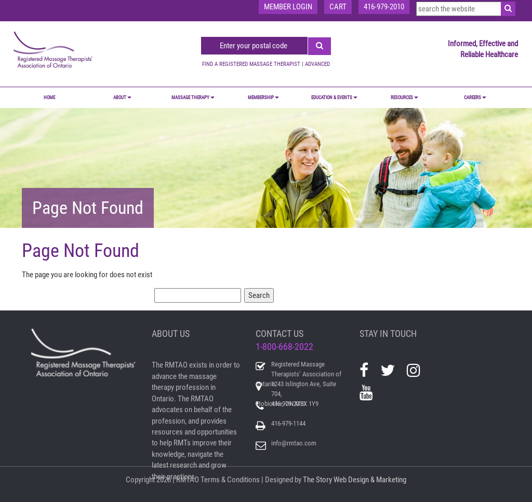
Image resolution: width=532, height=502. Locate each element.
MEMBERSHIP (263, 97)
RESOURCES (404, 97)
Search (259, 295)
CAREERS (475, 97)
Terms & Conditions (230, 479)
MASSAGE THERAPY (193, 97)
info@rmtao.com (293, 443)
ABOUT (122, 97)
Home (49, 97)
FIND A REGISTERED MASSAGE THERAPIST (251, 64)
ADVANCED (317, 64)
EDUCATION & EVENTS (334, 97)
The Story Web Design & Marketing (354, 479)
